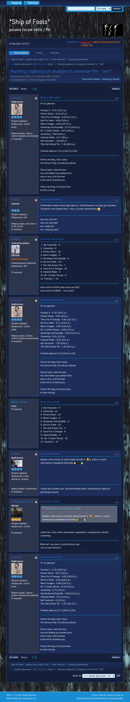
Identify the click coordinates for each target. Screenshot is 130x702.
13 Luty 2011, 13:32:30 (49, 501)
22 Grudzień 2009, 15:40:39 (51, 239)
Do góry (13, 657)
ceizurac (16, 97)
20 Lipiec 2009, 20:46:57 (50, 98)
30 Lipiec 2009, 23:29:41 (50, 200)
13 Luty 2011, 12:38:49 (49, 454)
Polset (15, 453)
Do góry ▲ (119, 695)
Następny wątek (111, 79)
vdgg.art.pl (86, 42)
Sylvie (50, 64)
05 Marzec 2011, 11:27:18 (51, 557)
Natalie (15, 239)
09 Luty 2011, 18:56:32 (49, 402)
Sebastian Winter (22, 501)
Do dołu (13, 89)
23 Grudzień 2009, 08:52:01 (51, 300)
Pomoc (95, 695)
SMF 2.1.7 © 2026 (13, 695)
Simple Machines (29, 695)
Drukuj (116, 89)
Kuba (14, 199)
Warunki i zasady (106, 695)
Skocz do (77, 676)
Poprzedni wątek (91, 79)
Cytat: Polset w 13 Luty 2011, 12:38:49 (63, 508)
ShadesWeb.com (29, 698)
